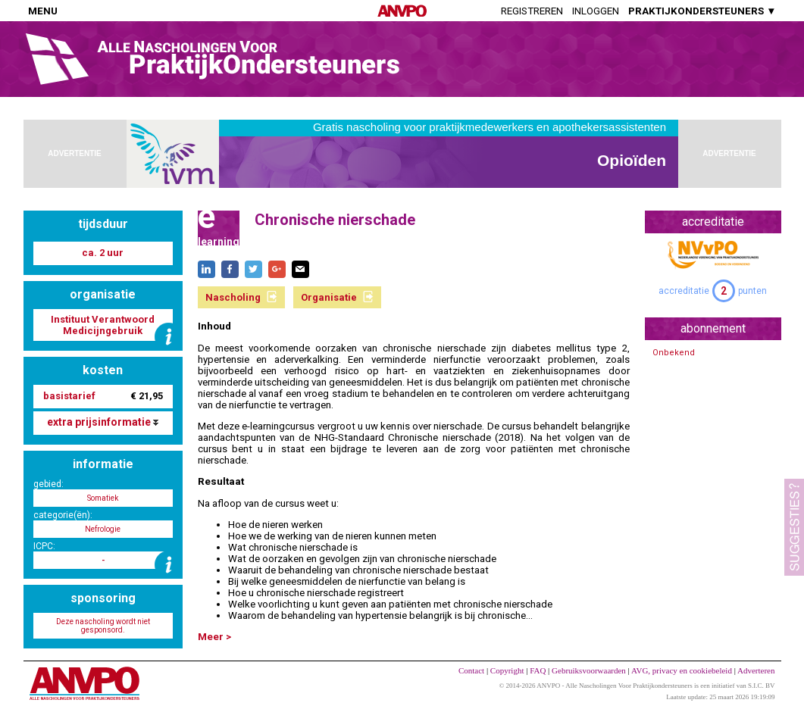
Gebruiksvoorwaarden (589, 670)
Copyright (507, 670)
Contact (471, 670)
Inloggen (595, 11)
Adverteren (755, 670)
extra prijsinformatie (102, 422)
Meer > (214, 636)
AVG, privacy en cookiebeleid (681, 670)
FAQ (538, 670)
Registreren (532, 11)
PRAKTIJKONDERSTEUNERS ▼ (702, 11)
